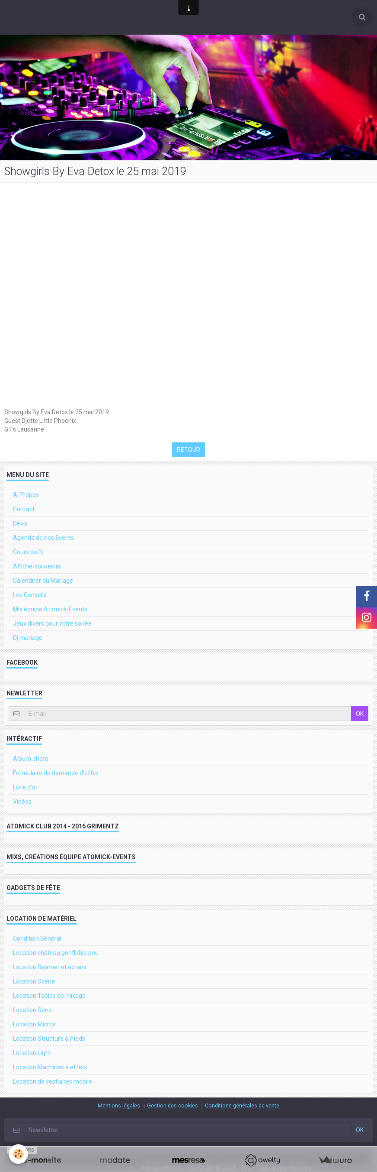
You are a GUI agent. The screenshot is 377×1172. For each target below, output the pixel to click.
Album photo (30, 758)
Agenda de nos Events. (44, 537)
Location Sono (32, 1009)
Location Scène (34, 981)
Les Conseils (30, 594)
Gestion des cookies (172, 1105)
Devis (20, 523)
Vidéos (22, 801)
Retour (188, 449)
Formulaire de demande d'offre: (56, 772)
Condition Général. (38, 938)
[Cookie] (18, 1154)
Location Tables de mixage (49, 995)
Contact (24, 509)
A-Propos (26, 494)
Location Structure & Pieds (49, 1038)
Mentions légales (119, 1105)
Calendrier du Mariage (43, 580)
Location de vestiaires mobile (52, 1081)
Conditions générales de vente (242, 1105)
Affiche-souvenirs (37, 566)
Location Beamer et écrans (49, 967)
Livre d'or (25, 787)
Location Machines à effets (50, 1067)
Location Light (32, 1052)
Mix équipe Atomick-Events (50, 609)
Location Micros (34, 1024)
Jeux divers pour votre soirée (52, 623)
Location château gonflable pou (56, 952)
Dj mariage (27, 637)
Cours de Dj (28, 552)
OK (360, 713)
